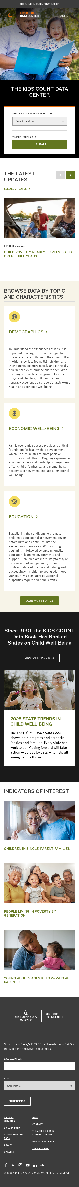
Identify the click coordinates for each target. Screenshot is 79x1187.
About (8, 1145)
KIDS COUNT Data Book (40, 658)
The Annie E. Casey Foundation (40, 4)
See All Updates (15, 189)
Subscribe (17, 1101)
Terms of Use (40, 1148)
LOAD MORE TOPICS (39, 600)
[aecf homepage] (10, 14)
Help (35, 1117)
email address (13, 1058)
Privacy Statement (44, 1141)
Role (7, 1078)
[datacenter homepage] (29, 14)
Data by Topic (12, 1127)
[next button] (70, 175)
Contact (37, 1124)
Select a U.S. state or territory (32, 113)
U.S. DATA (39, 144)
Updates (9, 1151)
